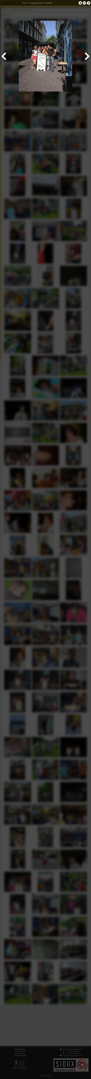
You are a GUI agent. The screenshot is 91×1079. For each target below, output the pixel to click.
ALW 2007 (49, 3)
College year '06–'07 (36, 3)
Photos (24, 3)
